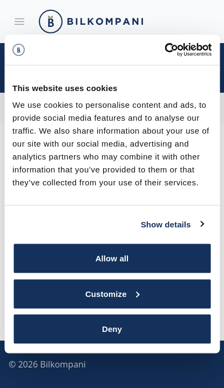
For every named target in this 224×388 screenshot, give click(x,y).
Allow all (112, 258)
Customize (112, 293)
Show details (166, 223)
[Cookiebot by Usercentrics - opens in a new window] (164, 50)
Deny (112, 329)
